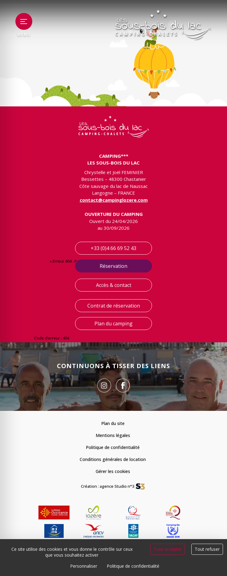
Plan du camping (113, 323)
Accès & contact (113, 285)
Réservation (113, 266)
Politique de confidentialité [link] (133, 566)
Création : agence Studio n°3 (107, 486)
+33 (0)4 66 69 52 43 (113, 248)
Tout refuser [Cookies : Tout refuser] (207, 549)
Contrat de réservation (113, 305)
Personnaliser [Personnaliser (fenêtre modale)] (83, 566)
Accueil (41, 261)
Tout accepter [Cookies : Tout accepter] (167, 549)
